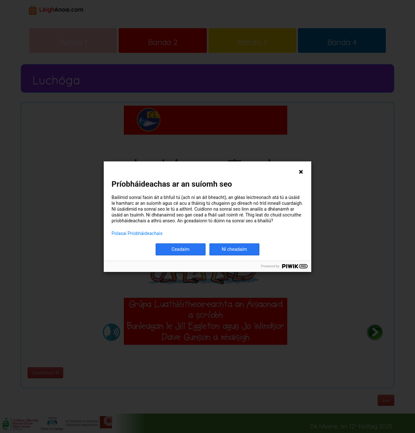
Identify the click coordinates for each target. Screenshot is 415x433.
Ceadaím (180, 249)
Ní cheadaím (234, 249)
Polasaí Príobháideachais (137, 233)
